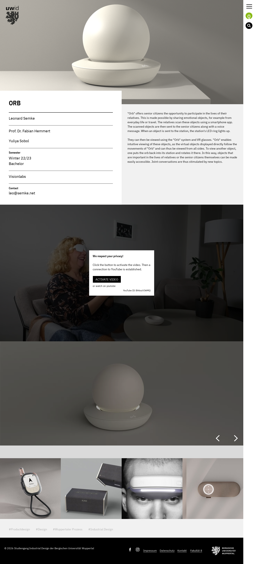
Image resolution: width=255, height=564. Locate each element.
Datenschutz (167, 550)
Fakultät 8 (196, 550)
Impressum (150, 550)
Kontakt (182, 550)
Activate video (106, 279)
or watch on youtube (104, 286)
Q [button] (249, 16)
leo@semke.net (22, 193)
